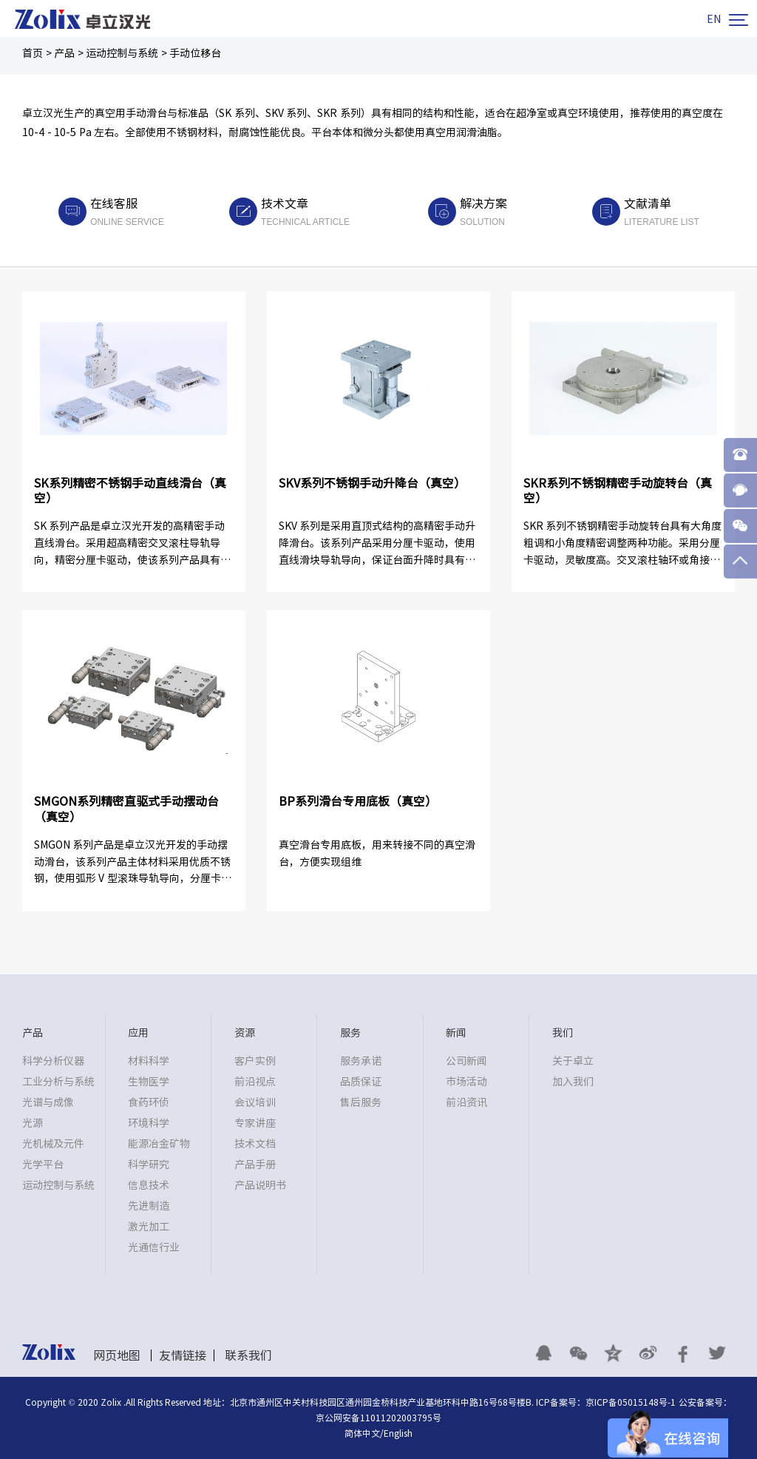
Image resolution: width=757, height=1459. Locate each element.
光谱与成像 (48, 1102)
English (398, 1433)
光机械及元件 (53, 1144)
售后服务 (360, 1102)
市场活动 (466, 1081)
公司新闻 (466, 1061)
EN (714, 19)
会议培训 (255, 1102)
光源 (32, 1123)
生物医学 (148, 1081)
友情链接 (182, 1355)
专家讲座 (255, 1123)
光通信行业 (154, 1247)
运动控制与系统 (122, 53)
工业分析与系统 (58, 1081)
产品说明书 (260, 1185)
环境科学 (148, 1123)
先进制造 (148, 1206)
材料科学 (148, 1061)
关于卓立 (573, 1061)
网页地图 (116, 1355)
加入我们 (573, 1081)
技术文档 (255, 1144)
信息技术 (148, 1185)
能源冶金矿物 (159, 1144)
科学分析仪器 (53, 1061)
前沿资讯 (466, 1102)
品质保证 (360, 1081)
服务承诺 (360, 1061)
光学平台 (43, 1164)
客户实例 (255, 1061)
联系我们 (248, 1355)
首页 (32, 53)
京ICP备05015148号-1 (630, 1402)
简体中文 (362, 1433)
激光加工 (148, 1227)
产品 (64, 53)
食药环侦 (148, 1102)
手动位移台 (195, 53)
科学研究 (148, 1164)
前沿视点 (255, 1081)
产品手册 (255, 1164)
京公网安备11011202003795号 (378, 1417)
